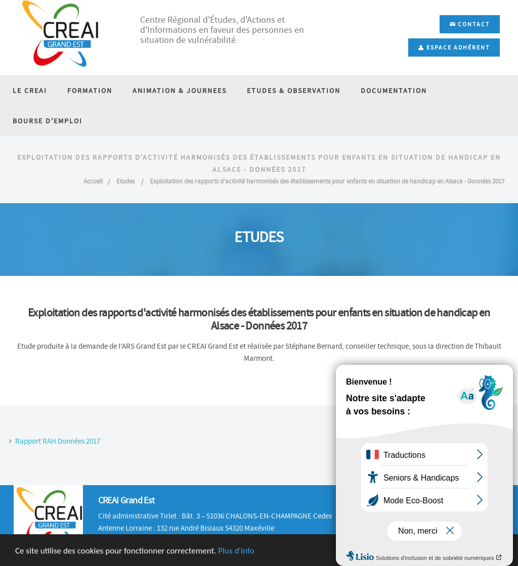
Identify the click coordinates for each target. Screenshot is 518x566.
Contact (470, 24)
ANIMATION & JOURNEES (180, 90)
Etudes (126, 181)
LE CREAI (30, 90)
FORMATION (89, 90)
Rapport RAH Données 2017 (57, 441)
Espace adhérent (454, 47)
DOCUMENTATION (394, 90)
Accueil (93, 181)
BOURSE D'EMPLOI (47, 120)
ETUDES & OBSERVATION (293, 90)
